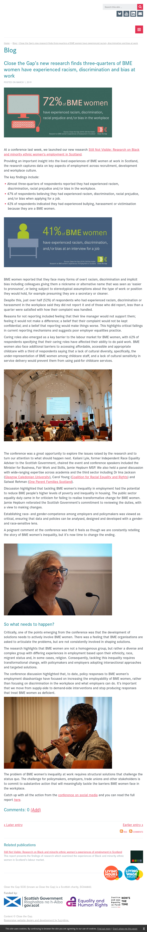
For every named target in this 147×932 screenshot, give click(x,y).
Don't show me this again (125, 928)
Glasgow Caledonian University (27, 476)
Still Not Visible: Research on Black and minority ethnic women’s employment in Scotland (72, 151)
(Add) (36, 809)
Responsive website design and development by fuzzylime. (36, 920)
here (17, 799)
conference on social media (78, 794)
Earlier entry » (133, 824)
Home (7, 43)
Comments (136, 832)
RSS (123, 832)
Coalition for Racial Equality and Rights (100, 476)
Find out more (104, 928)
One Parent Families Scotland (50, 481)
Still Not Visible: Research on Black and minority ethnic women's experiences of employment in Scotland (63, 852)
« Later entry (13, 824)
